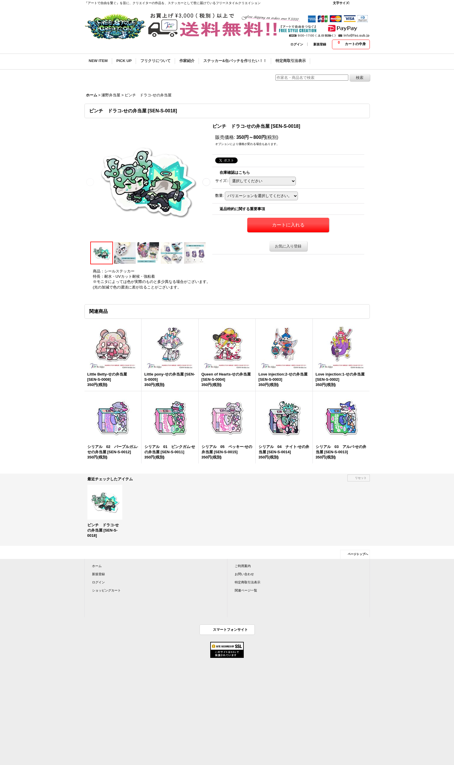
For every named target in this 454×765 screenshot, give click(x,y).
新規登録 (319, 44)
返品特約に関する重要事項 (242, 209)
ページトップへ (358, 554)
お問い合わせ (244, 574)
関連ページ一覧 (246, 590)
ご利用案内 (243, 566)
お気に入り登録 (288, 246)
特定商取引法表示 (247, 582)
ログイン (296, 44)
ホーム (97, 566)
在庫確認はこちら (235, 172)
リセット (361, 477)
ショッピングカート (106, 590)
